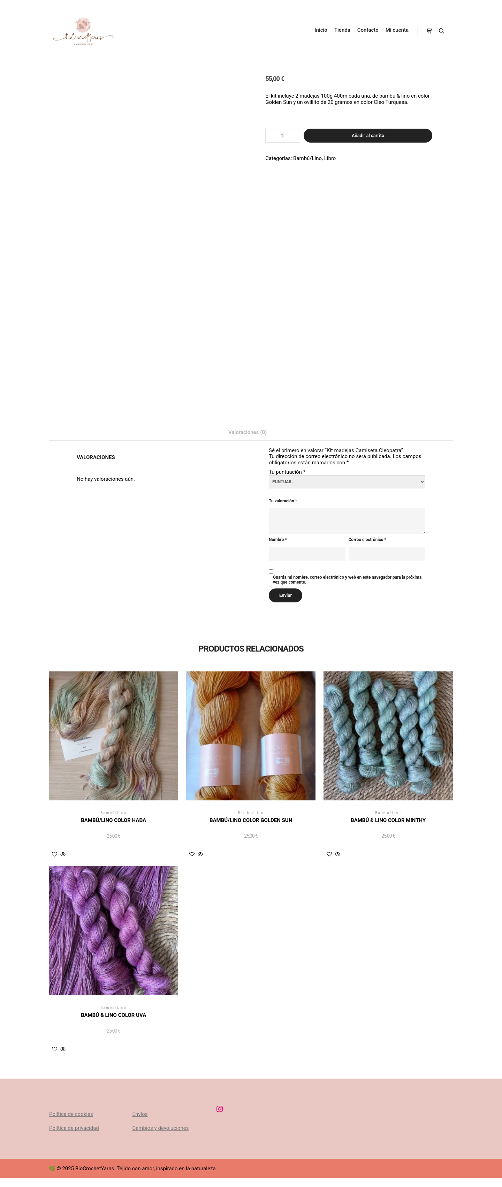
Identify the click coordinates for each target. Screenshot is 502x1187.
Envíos (139, 1114)
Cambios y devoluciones (160, 1128)
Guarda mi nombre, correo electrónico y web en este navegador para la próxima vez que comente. (347, 580)
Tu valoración (283, 501)
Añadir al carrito (368, 135)
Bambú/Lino (307, 158)
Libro (330, 158)
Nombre (278, 540)
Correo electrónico (367, 540)
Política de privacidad (74, 1128)
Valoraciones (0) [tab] (247, 432)
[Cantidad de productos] (282, 136)
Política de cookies (71, 1114)
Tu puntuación (287, 472)
